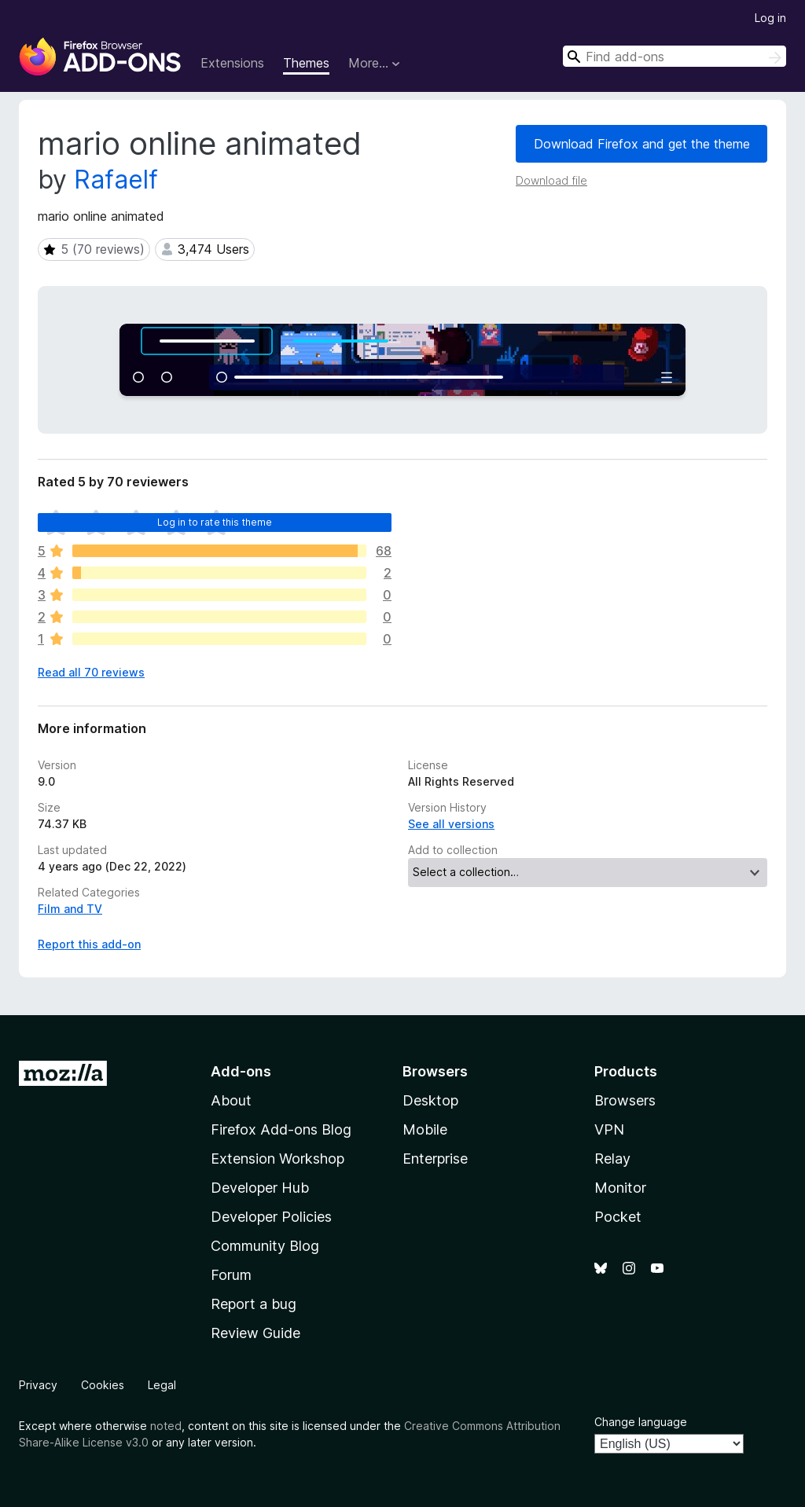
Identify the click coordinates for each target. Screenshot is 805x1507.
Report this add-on (89, 944)
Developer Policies (271, 1216)
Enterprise (435, 1158)
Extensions (232, 63)
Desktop (430, 1100)
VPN (609, 1129)
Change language (640, 1421)
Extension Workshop (277, 1158)
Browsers (625, 1100)
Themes (306, 63)
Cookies (102, 1385)
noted (166, 1425)
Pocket (617, 1216)
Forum (231, 1275)
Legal (162, 1385)
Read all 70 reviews (91, 672)
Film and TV (70, 908)
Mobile (424, 1129)
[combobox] (674, 56)
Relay (612, 1158)
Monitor (620, 1187)
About (231, 1100)
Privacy (38, 1385)
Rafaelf (116, 179)
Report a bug (253, 1304)
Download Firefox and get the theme (642, 144)
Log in (770, 17)
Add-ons (241, 1071)
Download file (551, 180)
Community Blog (265, 1246)
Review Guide (255, 1333)
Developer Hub (260, 1187)
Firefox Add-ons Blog (281, 1129)
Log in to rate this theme (215, 522)
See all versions (451, 823)
